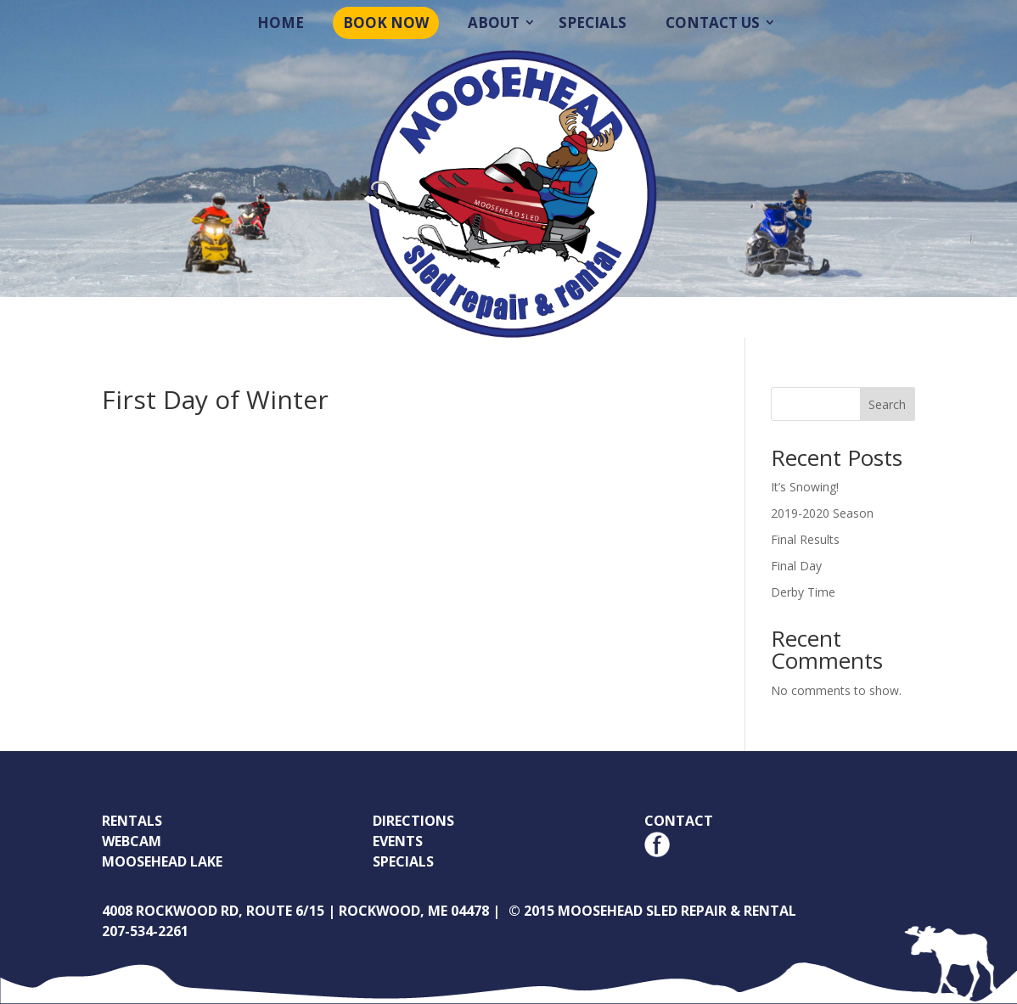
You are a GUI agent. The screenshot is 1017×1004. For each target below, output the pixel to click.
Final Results (805, 539)
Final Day (796, 566)
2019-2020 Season (822, 513)
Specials (592, 22)
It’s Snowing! (805, 487)
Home (280, 22)
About (494, 22)
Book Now (386, 22)
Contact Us (713, 22)
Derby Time (803, 592)
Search (887, 404)
